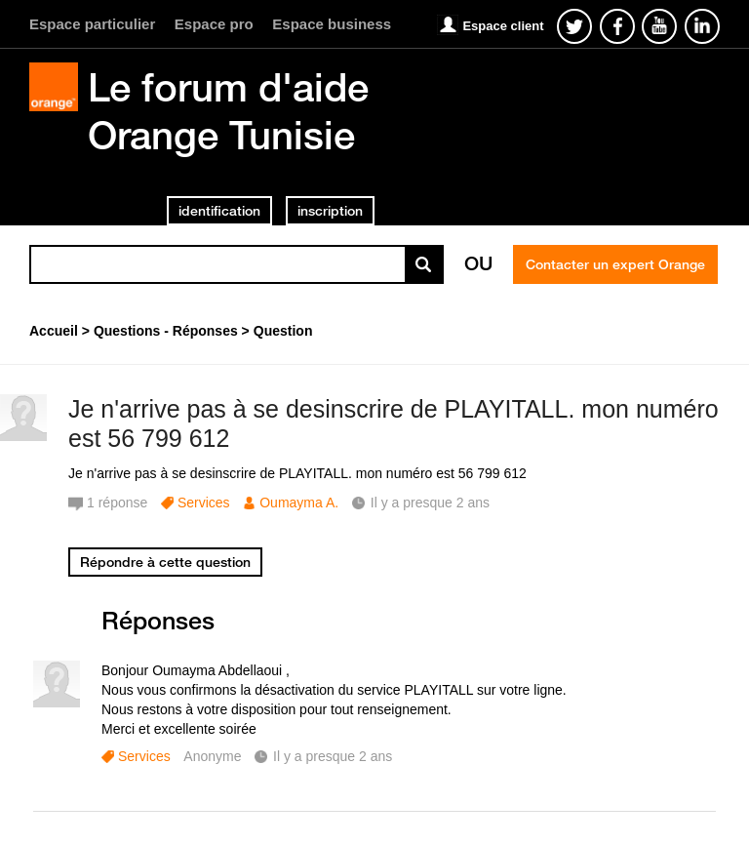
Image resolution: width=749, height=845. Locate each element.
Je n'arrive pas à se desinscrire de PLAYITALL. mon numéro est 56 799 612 (393, 424)
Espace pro (214, 24)
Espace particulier (92, 24)
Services (203, 502)
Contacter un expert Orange (615, 264)
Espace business (331, 24)
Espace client (502, 26)
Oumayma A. (298, 502)
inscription (330, 211)
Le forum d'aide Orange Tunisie (228, 110)
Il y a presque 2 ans (332, 756)
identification (219, 211)
